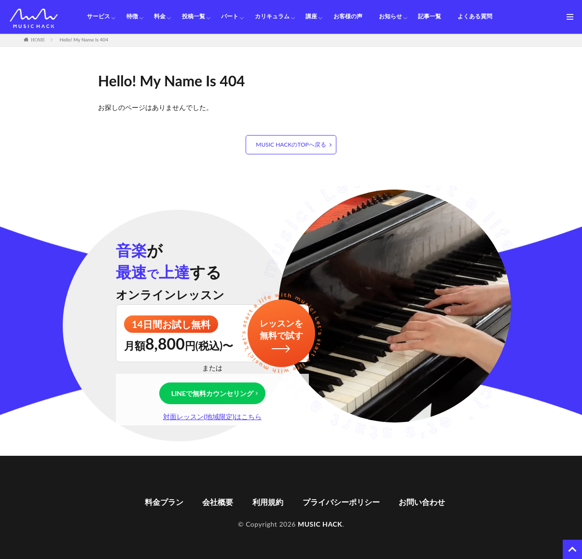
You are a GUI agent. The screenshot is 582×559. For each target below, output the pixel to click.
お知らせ (390, 17)
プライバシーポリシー (341, 501)
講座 (311, 17)
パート (229, 17)
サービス (98, 17)
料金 (160, 17)
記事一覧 (429, 17)
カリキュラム (272, 17)
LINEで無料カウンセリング (212, 393)
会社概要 (217, 501)
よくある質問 (474, 17)
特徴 (132, 17)
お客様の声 (347, 17)
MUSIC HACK (320, 524)
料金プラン (164, 501)
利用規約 (267, 501)
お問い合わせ (422, 501)
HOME (38, 39)
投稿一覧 (193, 17)
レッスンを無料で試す (281, 329)
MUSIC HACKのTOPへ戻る (291, 144)
